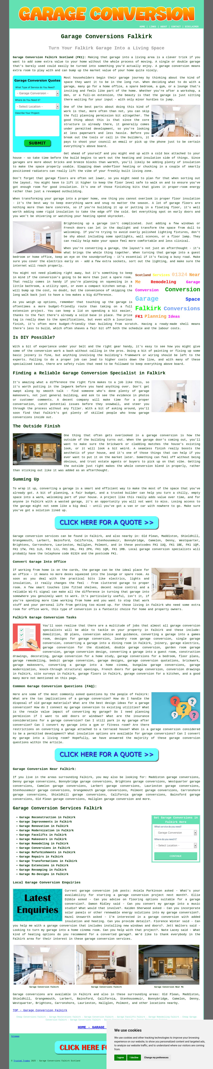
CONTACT (176, 26)
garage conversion (119, 799)
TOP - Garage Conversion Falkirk (40, 1010)
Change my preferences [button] (156, 1057)
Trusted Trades (21, 1061)
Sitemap (15, 1036)
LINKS (152, 26)
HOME (142, 26)
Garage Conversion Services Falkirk (57, 808)
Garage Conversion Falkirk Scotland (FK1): (49, 57)
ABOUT (163, 26)
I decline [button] (134, 1057)
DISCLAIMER (192, 26)
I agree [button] (120, 1057)
